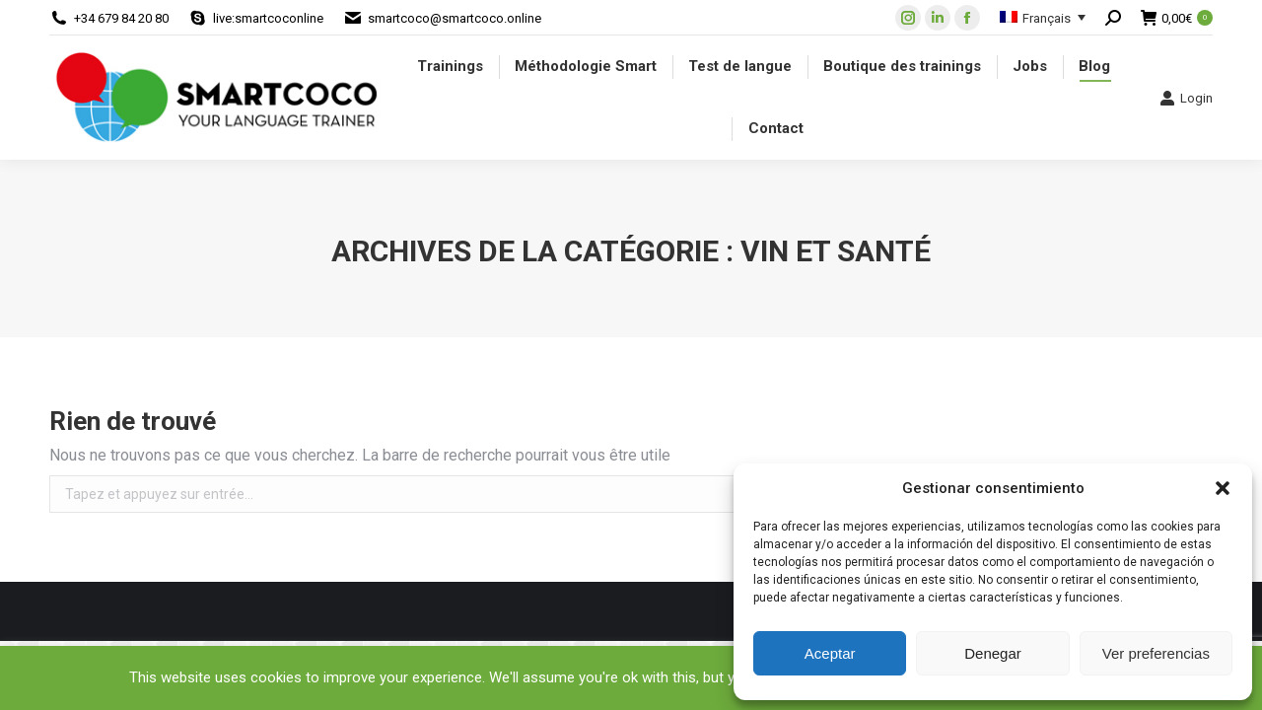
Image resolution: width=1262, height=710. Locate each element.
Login (1186, 98)
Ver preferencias (1156, 653)
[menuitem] (450, 66)
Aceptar (830, 653)
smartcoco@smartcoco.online (454, 18)
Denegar (992, 653)
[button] (1222, 488)
